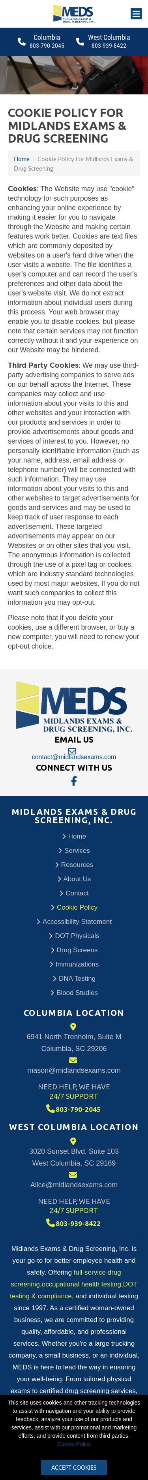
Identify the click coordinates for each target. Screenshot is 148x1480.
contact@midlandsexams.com (74, 753)
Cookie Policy (74, 1444)
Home (22, 158)
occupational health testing (81, 1284)
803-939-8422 (109, 45)
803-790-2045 (47, 45)
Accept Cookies (74, 1467)
